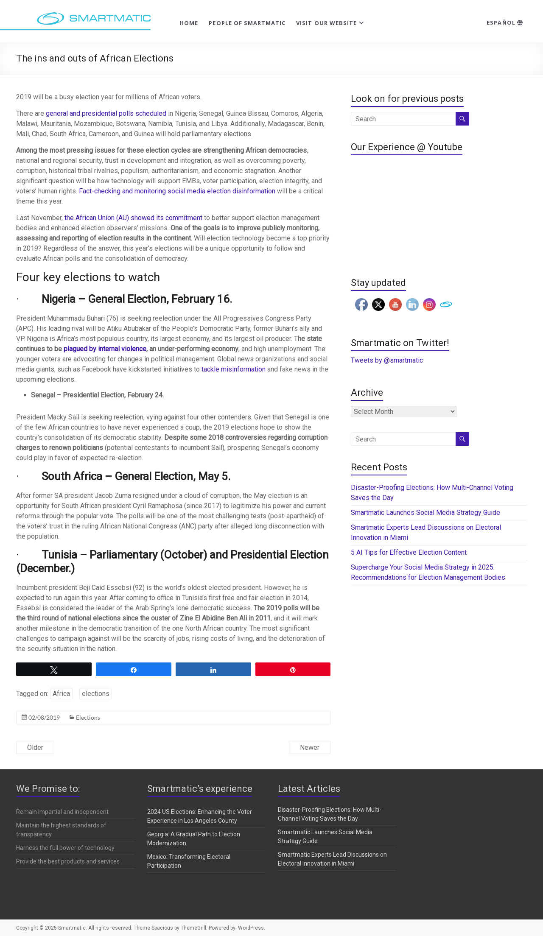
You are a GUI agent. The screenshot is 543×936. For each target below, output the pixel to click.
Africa (61, 694)
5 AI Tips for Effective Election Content (409, 552)
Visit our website (326, 23)
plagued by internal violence (105, 349)
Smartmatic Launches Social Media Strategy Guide (425, 513)
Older (35, 747)
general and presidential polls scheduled (106, 113)
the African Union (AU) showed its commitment (133, 218)
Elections (88, 717)
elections (95, 694)
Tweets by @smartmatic (387, 360)
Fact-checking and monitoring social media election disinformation (177, 191)
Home (188, 23)
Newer (309, 747)
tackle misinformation (234, 369)
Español (505, 22)
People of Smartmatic (247, 23)
